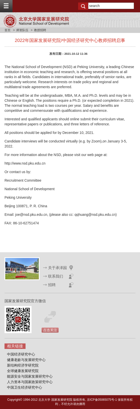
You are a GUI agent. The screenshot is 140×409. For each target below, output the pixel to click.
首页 (8, 30)
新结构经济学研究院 (23, 365)
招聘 (52, 285)
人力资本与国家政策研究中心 (30, 382)
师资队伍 (22, 30)
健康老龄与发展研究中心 (26, 360)
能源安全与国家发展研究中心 (30, 376)
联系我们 (55, 276)
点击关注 (50, 330)
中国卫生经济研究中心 (24, 387)
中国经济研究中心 (21, 354)
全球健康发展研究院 (23, 371)
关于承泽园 (57, 268)
